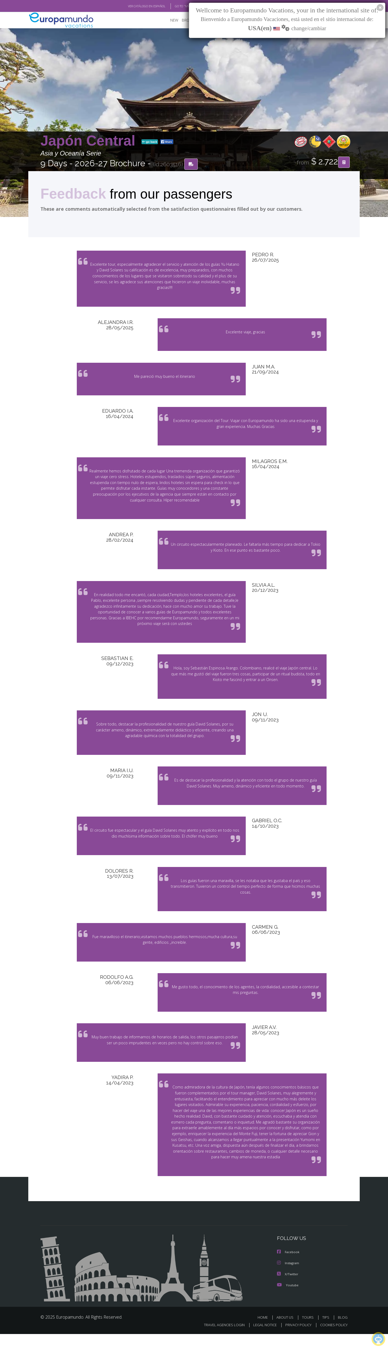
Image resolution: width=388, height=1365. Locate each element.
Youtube (288, 1316)
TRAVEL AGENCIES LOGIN (219, 1356)
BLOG (343, 1348)
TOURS (309, 1348)
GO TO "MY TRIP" (177, 6)
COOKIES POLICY (333, 1356)
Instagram (288, 1294)
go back (149, 142)
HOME (264, 1348)
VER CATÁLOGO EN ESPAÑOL (134, 6)
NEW (169, 20)
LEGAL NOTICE (261, 1356)
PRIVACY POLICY (296, 1356)
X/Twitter (288, 1305)
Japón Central (89, 141)
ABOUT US (286, 1348)
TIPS (326, 1348)
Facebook (288, 1283)
